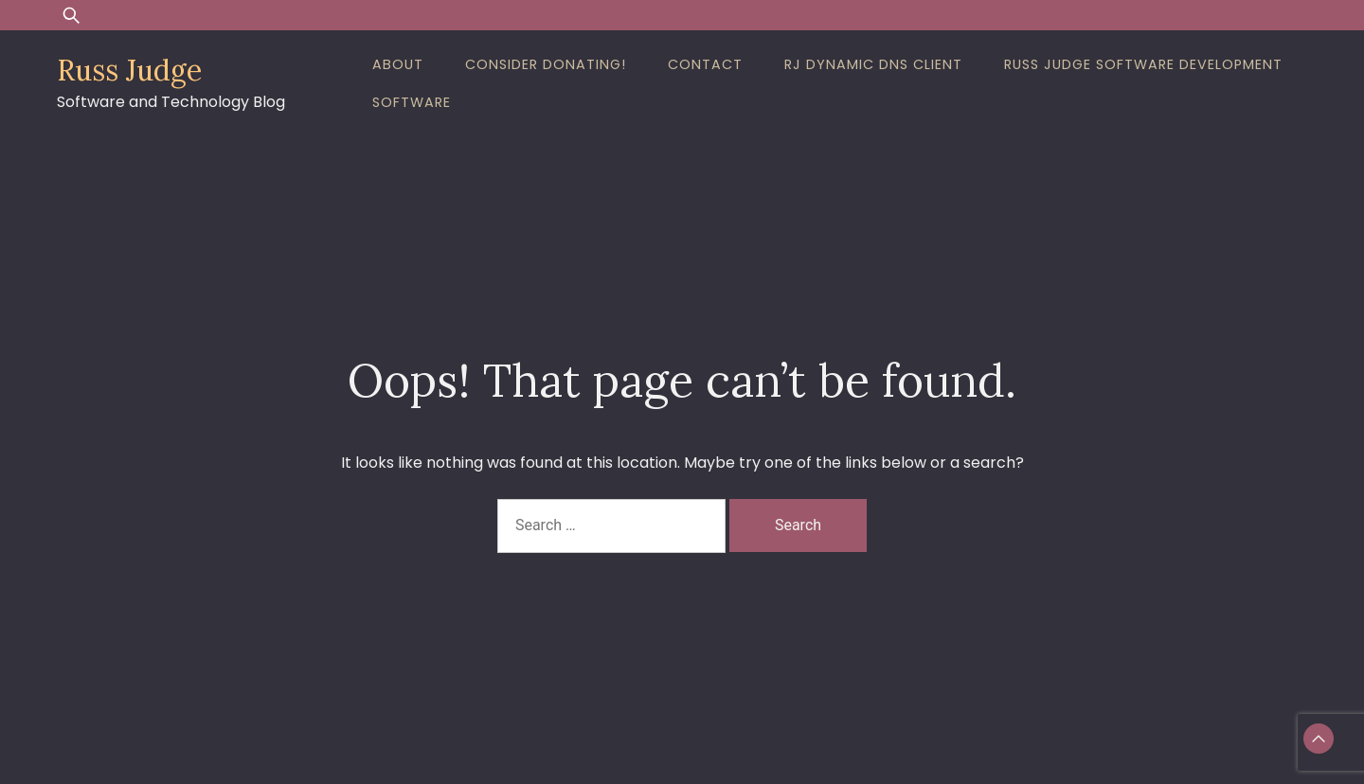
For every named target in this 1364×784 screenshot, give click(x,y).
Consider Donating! (545, 64)
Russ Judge (129, 70)
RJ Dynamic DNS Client (873, 64)
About (397, 64)
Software (411, 102)
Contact (705, 64)
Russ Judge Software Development (1143, 64)
